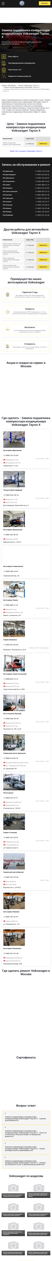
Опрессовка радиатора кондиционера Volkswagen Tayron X (11, 252)
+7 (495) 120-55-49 (42, 208)
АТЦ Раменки (7, 212)
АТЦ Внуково (7, 208)
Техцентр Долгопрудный (12, 490)
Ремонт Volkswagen (9, 85)
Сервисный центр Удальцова (14, 753)
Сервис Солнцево (10, 832)
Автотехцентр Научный (12, 713)
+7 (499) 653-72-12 (42, 191)
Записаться (43, 143)
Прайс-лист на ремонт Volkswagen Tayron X (26, 151)
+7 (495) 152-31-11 (42, 202)
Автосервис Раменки (11, 912)
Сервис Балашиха (10, 640)
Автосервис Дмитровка (12, 450)
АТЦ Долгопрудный (9, 174)
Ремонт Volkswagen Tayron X (28, 85)
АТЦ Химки (6, 185)
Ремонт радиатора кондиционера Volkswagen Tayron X (11, 259)
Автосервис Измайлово (12, 948)
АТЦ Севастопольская (10, 191)
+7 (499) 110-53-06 (42, 171)
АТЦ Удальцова (8, 198)
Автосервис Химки (10, 600)
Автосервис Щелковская (12, 530)
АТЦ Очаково (7, 201)
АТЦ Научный (7, 195)
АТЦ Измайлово (8, 215)
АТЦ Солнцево (7, 205)
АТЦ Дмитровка (8, 171)
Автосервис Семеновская (13, 566)
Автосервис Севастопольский (15, 674)
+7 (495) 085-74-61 (42, 181)
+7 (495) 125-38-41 (42, 205)
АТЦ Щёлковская (8, 178)
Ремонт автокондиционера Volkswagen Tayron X (21, 87)
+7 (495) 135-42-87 (42, 212)
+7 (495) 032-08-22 (42, 174)
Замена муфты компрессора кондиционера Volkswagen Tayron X (12, 245)
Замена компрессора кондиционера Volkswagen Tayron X (11, 267)
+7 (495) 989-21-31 (42, 185)
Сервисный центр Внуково (13, 872)
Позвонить (44, 3)
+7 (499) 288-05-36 (42, 195)
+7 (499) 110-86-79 (42, 198)
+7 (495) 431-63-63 (42, 188)
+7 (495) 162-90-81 (42, 178)
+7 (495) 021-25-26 (42, 215)
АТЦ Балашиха (7, 188)
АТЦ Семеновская (9, 181)
